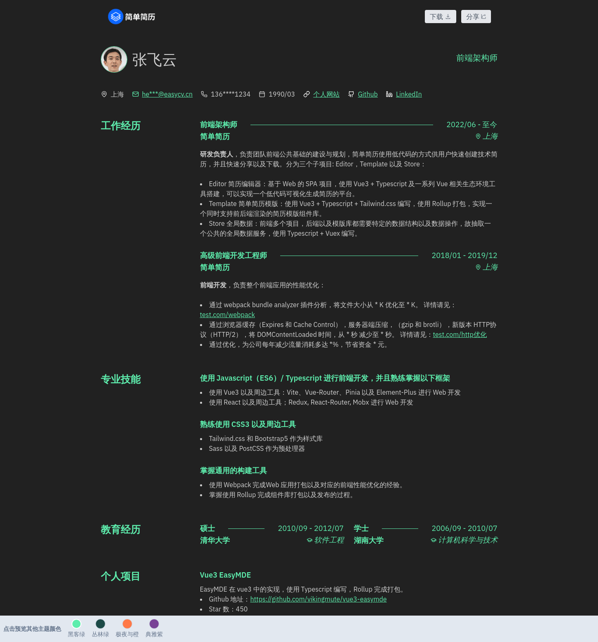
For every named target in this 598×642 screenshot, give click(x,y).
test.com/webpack (227, 314)
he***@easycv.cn (162, 94)
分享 (476, 16)
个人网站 (321, 94)
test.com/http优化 (460, 334)
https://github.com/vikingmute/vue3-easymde (318, 599)
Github (363, 94)
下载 (440, 16)
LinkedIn (404, 94)
